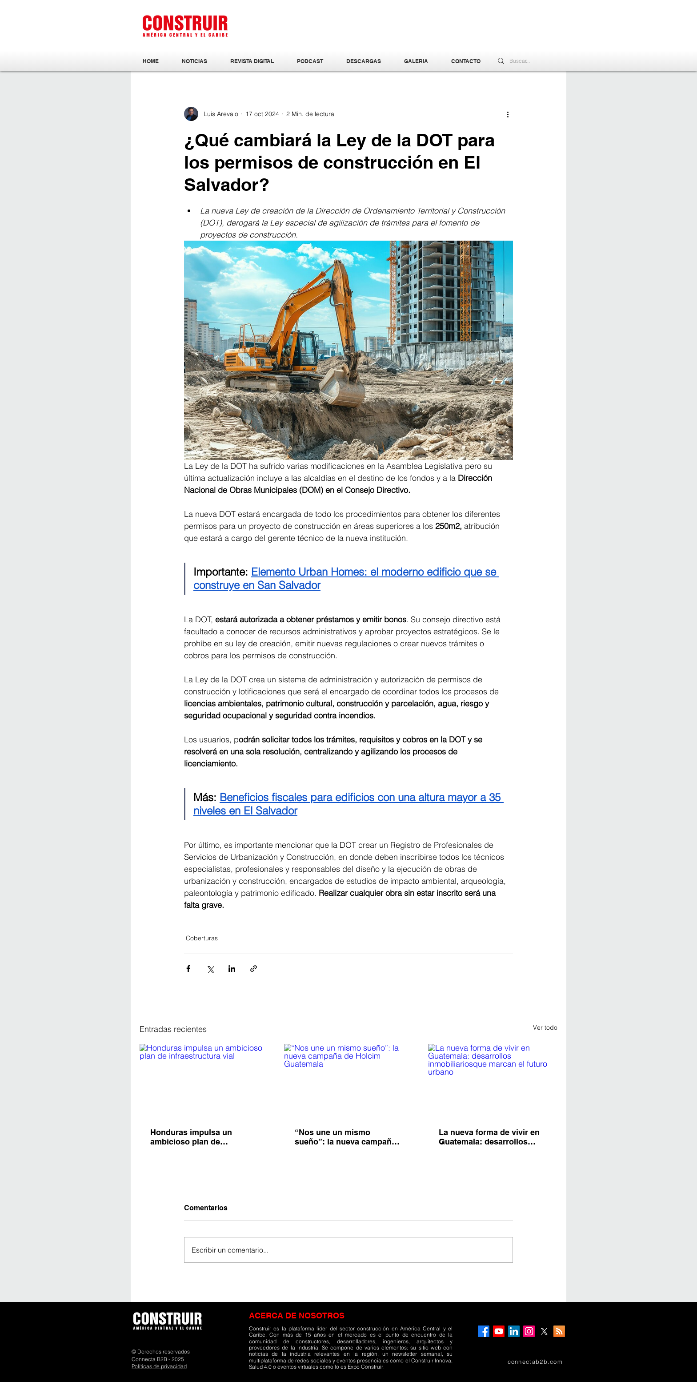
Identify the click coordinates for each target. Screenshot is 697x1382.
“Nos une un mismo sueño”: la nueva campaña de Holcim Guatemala (345, 1137)
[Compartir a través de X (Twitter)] (210, 968)
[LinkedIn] (514, 1331)
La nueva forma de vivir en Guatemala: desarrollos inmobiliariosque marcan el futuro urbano (490, 1137)
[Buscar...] (522, 61)
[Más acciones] (507, 114)
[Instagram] (529, 1331)
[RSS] (559, 1331)
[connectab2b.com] (521, 1361)
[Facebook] (483, 1331)
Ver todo (545, 1027)
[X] (544, 1331)
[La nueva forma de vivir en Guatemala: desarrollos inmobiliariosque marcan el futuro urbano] (492, 1080)
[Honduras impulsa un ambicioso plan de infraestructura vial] (204, 1080)
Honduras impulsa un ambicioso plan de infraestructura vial (191, 1137)
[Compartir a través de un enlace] (253, 968)
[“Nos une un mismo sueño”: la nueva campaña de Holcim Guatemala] (348, 1080)
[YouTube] (499, 1331)
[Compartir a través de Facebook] (188, 968)
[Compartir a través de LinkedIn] (232, 968)
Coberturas (202, 938)
